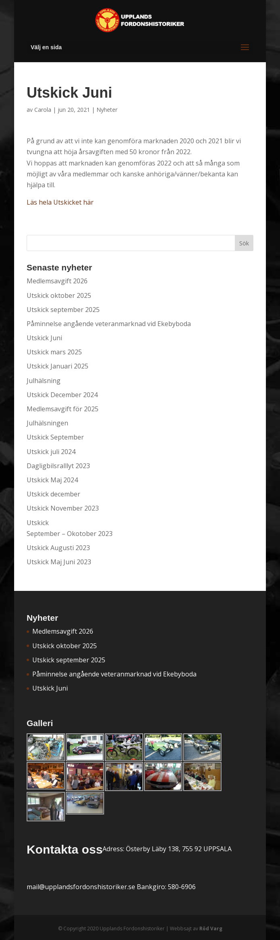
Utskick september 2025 (63, 309)
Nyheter (106, 109)
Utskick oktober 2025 (59, 295)
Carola (42, 109)
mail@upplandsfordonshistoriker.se (81, 886)
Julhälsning (44, 380)
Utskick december (53, 494)
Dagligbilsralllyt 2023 (58, 465)
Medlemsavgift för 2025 (62, 408)
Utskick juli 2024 (51, 451)
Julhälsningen (47, 423)
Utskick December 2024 (62, 394)
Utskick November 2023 (63, 508)
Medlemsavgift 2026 (57, 280)
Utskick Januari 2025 (57, 366)
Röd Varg (210, 928)
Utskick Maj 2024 (52, 479)
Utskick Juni (44, 337)
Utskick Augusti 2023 (58, 547)
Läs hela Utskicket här (60, 202)
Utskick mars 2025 (54, 352)
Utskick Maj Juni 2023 (59, 561)
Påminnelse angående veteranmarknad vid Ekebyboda (109, 323)
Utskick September (55, 437)
